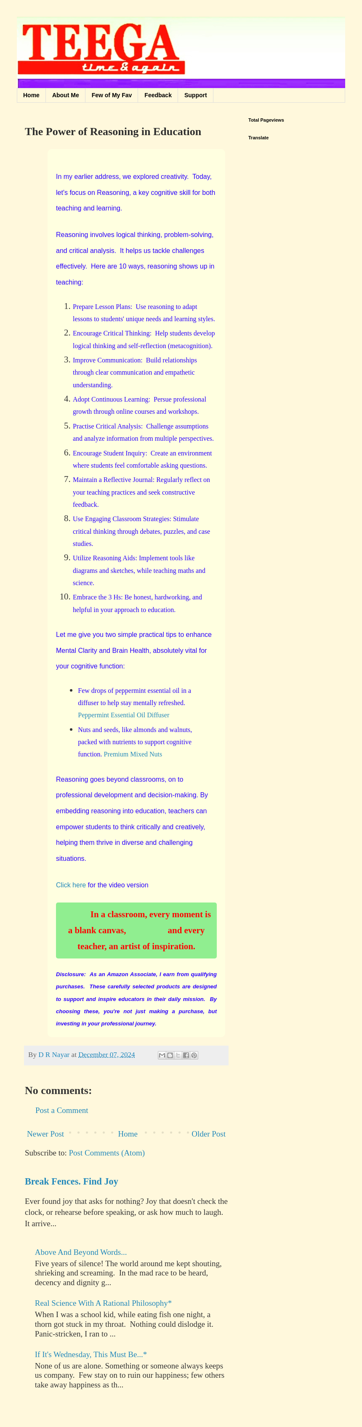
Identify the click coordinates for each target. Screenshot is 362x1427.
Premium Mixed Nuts (133, 754)
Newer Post (45, 1133)
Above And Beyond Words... (81, 1252)
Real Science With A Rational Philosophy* (103, 1303)
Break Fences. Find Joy (71, 1181)
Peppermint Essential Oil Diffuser (123, 715)
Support (195, 95)
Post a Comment (61, 1110)
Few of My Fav (112, 95)
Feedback (158, 95)
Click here (71, 885)
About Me (65, 95)
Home (31, 95)
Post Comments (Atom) (107, 1152)
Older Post (209, 1133)
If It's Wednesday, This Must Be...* (91, 1354)
